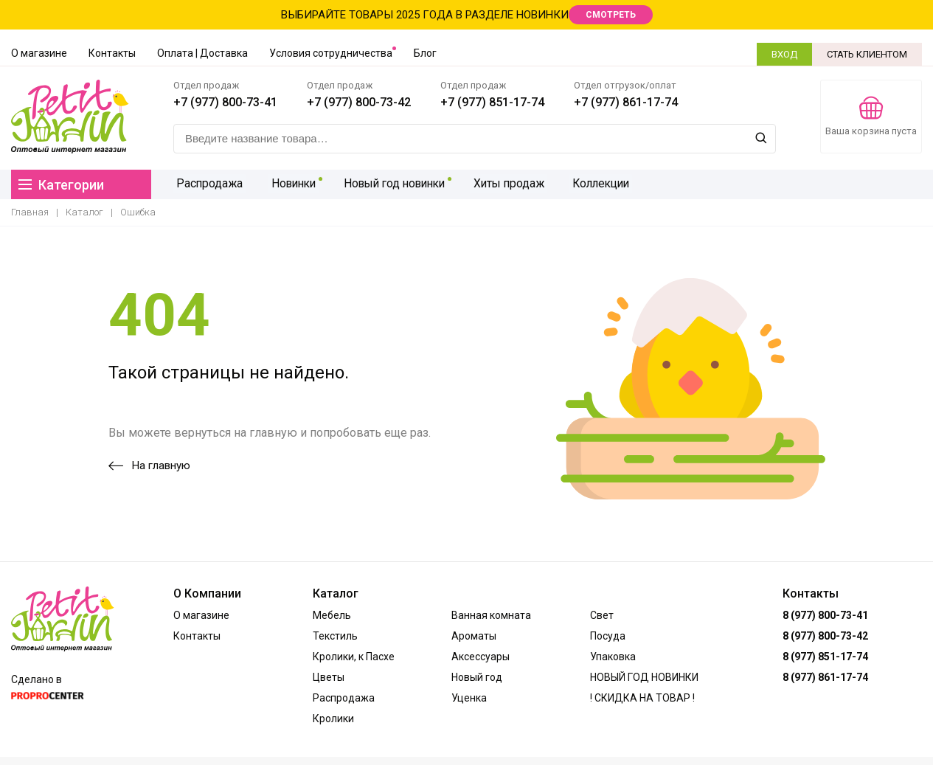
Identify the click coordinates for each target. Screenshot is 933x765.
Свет (602, 615)
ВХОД (784, 54)
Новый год (476, 677)
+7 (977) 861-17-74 (626, 102)
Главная (30, 212)
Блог (425, 53)
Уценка (469, 698)
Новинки (287, 184)
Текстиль (335, 636)
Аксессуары (480, 656)
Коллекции (593, 184)
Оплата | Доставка (202, 53)
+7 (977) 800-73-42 (359, 102)
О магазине (39, 53)
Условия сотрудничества (330, 53)
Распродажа (207, 184)
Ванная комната (491, 615)
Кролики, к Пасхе (354, 656)
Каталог (84, 212)
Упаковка (613, 656)
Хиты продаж (503, 184)
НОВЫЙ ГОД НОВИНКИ (644, 677)
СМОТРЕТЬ (611, 15)
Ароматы (473, 636)
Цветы (328, 677)
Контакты (112, 53)
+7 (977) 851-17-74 (492, 102)
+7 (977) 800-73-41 (225, 102)
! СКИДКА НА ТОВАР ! (642, 698)
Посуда (607, 636)
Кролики (333, 718)
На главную (149, 465)
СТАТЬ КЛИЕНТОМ (867, 54)
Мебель (332, 615)
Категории (61, 185)
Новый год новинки (389, 184)
